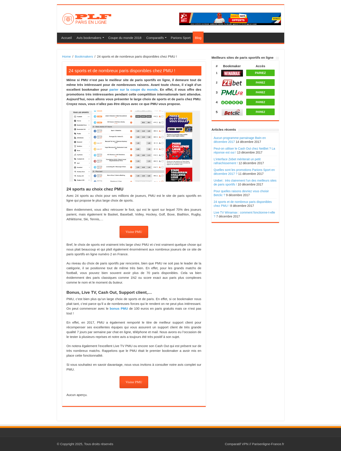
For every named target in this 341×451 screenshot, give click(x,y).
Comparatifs (155, 38)
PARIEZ (260, 73)
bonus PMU (119, 308)
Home (66, 56)
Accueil (66, 38)
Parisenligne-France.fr (268, 444)
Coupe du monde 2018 (125, 38)
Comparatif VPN (236, 444)
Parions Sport (181, 38)
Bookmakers (84, 56)
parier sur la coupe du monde (133, 89)
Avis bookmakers (89, 38)
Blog (198, 38)
